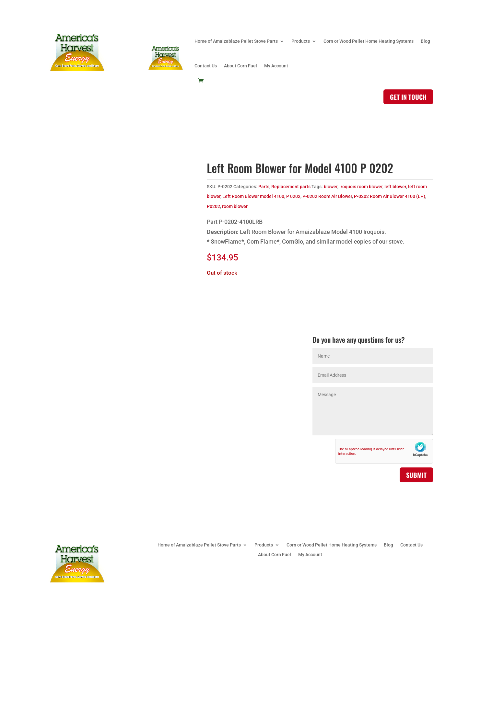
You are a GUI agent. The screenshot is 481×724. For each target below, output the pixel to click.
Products (300, 41)
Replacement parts (291, 186)
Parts (263, 186)
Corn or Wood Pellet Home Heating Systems (368, 41)
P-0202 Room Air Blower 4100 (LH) (389, 196)
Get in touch (408, 97)
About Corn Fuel (240, 65)
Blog (425, 41)
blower (330, 186)
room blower (235, 206)
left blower (395, 186)
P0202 (213, 206)
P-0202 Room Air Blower (327, 196)
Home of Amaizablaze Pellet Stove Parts (236, 41)
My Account (276, 65)
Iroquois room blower (360, 186)
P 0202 (293, 196)
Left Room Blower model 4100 (253, 196)
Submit (416, 475)
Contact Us (205, 65)
